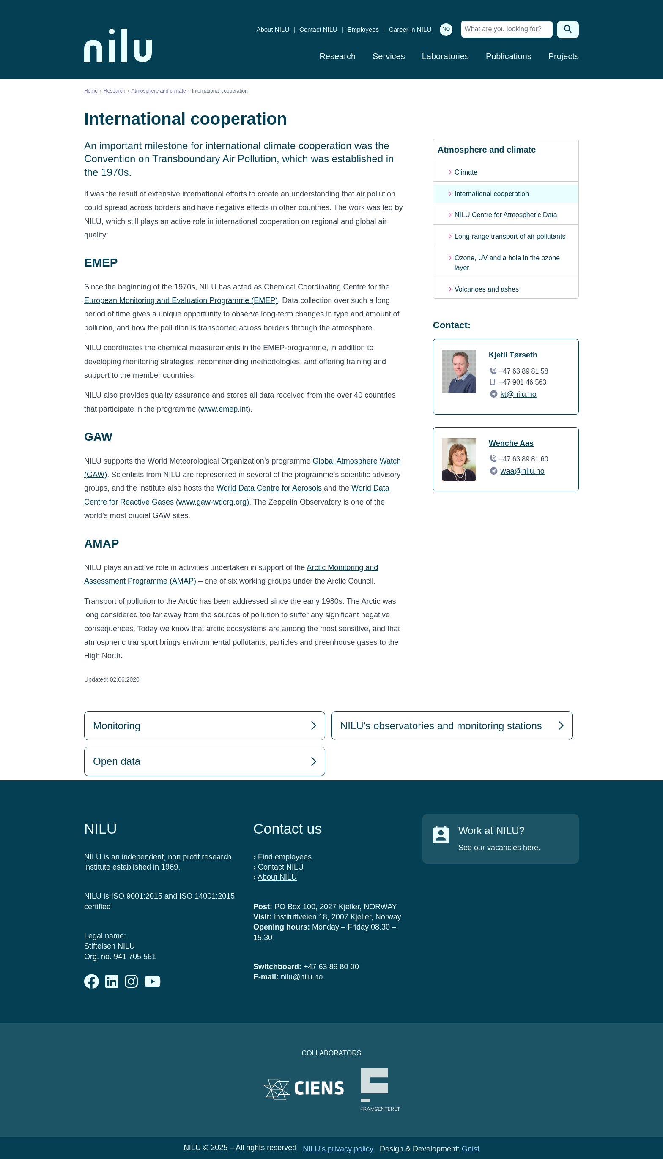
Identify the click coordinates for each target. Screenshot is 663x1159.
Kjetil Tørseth (513, 355)
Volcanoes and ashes (487, 289)
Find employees (285, 857)
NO (446, 29)
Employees (363, 29)
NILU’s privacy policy (338, 1149)
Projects (563, 56)
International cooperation (492, 193)
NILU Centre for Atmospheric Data (506, 214)
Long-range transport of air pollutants (510, 236)
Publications (508, 56)
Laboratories (445, 56)
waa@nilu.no (523, 471)
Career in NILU (410, 29)
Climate (466, 172)
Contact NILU (318, 29)
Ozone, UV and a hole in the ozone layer (507, 262)
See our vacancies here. (499, 847)
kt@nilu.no (519, 394)
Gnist (470, 1149)
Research (337, 56)
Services (389, 56)
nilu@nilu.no (302, 977)
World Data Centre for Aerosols (269, 488)
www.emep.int (224, 409)
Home (91, 91)
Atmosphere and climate (158, 91)
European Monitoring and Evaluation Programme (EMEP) (181, 300)
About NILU (272, 29)
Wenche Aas (511, 443)
